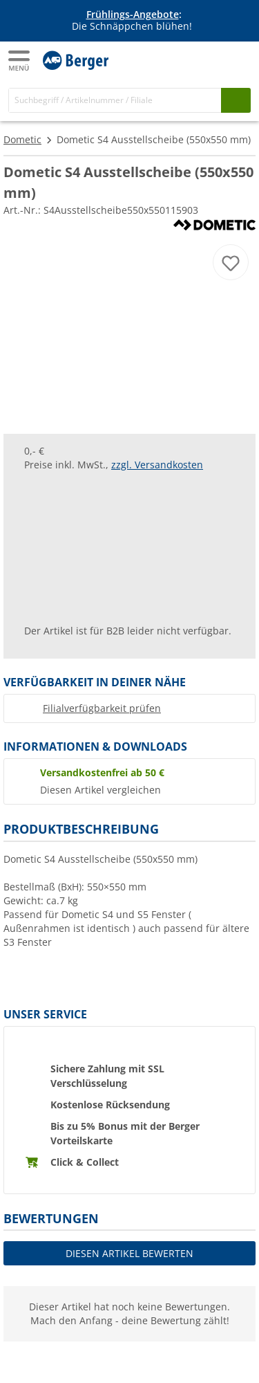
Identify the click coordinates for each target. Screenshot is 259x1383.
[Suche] (115, 100)
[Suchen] (236, 100)
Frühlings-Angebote (132, 14)
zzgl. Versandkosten (157, 464)
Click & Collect (84, 1162)
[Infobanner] (132, 21)
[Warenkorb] (238, 59)
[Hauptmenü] (20, 61)
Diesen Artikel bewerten (129, 1253)
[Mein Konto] (210, 59)
